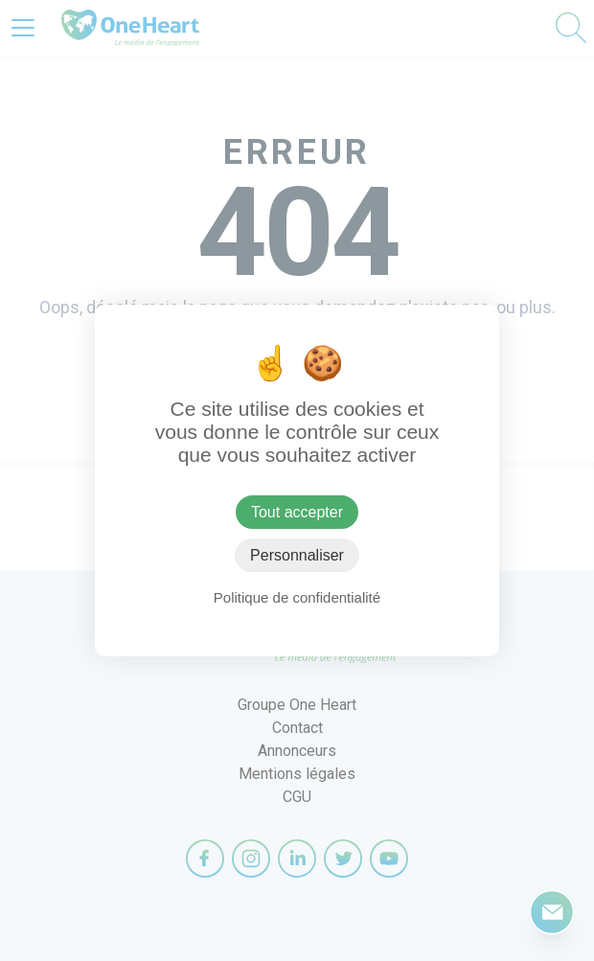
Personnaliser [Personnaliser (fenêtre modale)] (297, 555)
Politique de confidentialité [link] (297, 597)
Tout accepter (297, 512)
